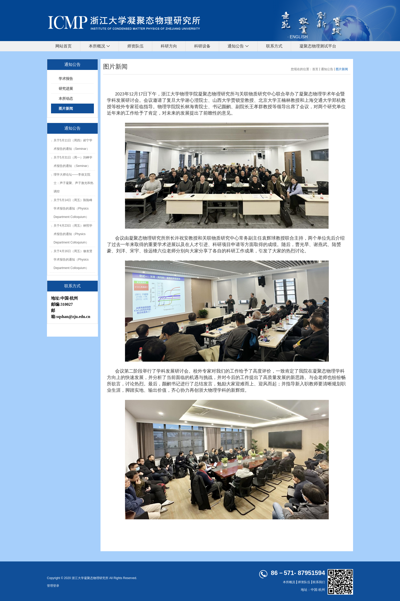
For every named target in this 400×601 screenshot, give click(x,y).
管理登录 (53, 585)
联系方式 (274, 46)
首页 (315, 69)
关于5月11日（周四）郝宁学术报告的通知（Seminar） (73, 145)
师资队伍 (135, 46)
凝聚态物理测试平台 (317, 46)
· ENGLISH (298, 37)
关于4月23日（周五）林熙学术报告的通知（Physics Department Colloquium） (73, 234)
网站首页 (63, 46)
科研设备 (202, 46)
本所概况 (99, 46)
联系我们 (319, 582)
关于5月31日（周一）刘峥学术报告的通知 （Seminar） (73, 162)
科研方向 (169, 46)
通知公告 (238, 46)
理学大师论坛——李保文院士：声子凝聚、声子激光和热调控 (73, 183)
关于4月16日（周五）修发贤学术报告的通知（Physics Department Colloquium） (73, 259)
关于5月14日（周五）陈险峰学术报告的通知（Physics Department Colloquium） (73, 208)
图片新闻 (342, 69)
